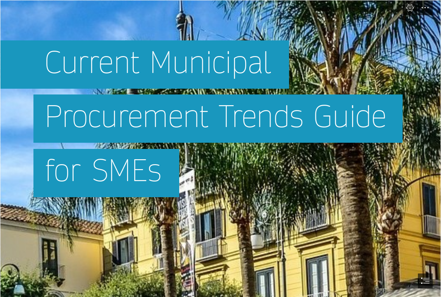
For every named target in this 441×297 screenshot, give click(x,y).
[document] (220, 148)
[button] (410, 7)
